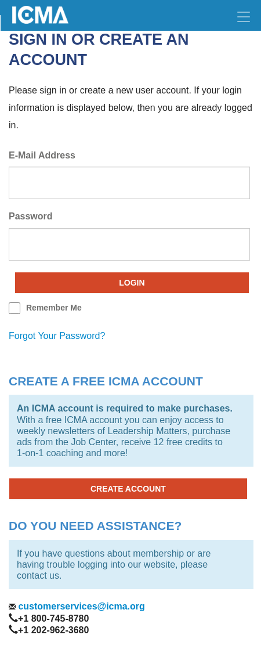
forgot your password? (57, 336)
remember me (54, 307)
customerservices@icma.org (80, 606)
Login (131, 282)
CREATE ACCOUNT (128, 488)
